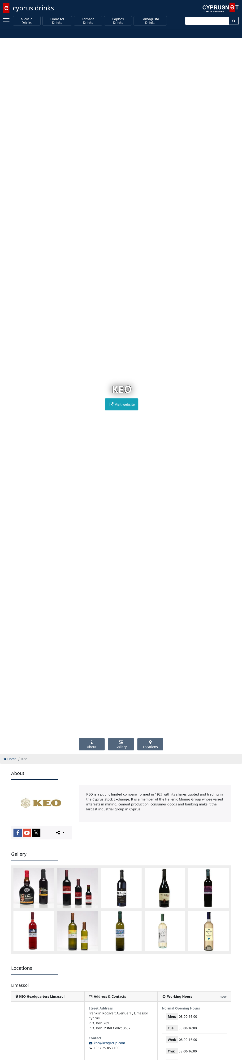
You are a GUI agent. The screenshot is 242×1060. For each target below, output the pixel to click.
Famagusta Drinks (150, 21)
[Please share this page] (59, 833)
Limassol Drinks (57, 21)
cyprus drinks (33, 7)
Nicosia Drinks (26, 21)
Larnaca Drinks (88, 21)
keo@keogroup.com (107, 1043)
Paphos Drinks (118, 21)
